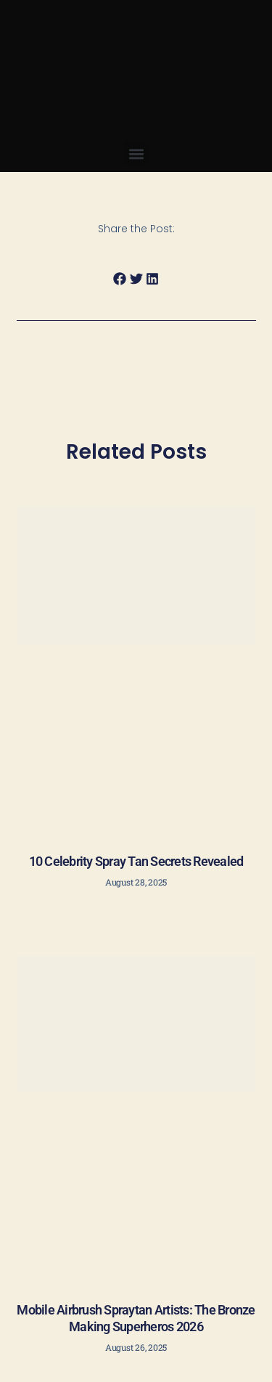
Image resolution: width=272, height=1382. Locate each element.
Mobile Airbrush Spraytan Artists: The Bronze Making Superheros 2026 (136, 1318)
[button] (136, 153)
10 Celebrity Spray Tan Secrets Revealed (136, 861)
